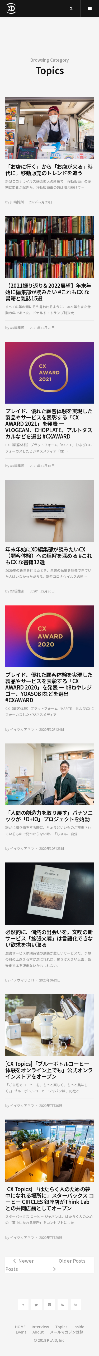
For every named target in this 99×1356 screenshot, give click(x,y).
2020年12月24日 (51, 729)
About (38, 1332)
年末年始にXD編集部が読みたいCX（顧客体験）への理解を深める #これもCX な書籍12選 (48, 555)
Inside (78, 1326)
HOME (20, 1326)
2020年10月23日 (51, 848)
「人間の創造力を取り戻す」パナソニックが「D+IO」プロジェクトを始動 (49, 816)
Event (21, 1332)
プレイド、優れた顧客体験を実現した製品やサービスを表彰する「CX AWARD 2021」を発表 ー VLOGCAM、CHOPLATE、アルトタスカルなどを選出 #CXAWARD (49, 423)
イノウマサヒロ (22, 980)
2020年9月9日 (49, 980)
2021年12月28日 (42, 327)
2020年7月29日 (50, 1237)
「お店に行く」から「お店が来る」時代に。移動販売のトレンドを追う (49, 170)
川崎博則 (17, 201)
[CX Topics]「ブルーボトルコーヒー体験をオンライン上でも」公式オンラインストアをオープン (49, 1070)
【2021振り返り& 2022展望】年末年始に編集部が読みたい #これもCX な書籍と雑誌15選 (48, 292)
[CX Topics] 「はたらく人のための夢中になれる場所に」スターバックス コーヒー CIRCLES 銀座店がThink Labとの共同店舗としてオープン (49, 1198)
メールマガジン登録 (66, 1332)
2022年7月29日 (40, 201)
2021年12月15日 (42, 465)
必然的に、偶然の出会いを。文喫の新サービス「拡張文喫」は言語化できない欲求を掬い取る (49, 938)
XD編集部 (17, 327)
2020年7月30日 (50, 1105)
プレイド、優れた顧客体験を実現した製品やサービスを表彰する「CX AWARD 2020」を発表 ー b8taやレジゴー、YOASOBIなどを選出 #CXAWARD (49, 687)
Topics (61, 1326)
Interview (40, 1326)
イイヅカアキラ (22, 729)
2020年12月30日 (42, 590)
